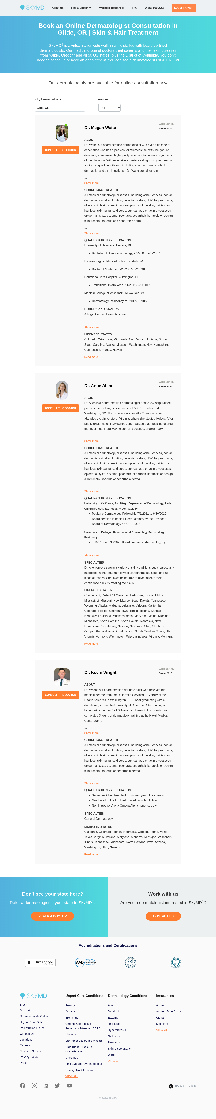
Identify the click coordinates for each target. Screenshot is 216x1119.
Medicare (162, 1023)
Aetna (160, 1005)
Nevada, (124, 626)
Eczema (113, 1017)
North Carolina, (110, 621)
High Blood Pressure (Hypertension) (78, 1049)
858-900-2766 (154, 7)
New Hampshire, (158, 344)
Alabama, (115, 605)
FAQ (134, 7)
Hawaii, (150, 595)
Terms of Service (31, 1051)
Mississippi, (92, 600)
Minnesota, (121, 339)
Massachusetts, (123, 615)
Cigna (160, 1017)
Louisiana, (105, 615)
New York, (137, 626)
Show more (91, 182)
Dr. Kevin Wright (100, 672)
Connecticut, (93, 349)
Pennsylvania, (106, 631)
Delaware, (137, 595)
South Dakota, (141, 600)
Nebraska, (147, 621)
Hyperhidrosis (117, 1030)
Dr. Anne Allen (98, 385)
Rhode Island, (125, 631)
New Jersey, (109, 626)
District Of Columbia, (116, 595)
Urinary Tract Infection (79, 1070)
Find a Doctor (81, 7)
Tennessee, (159, 600)
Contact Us (27, 1033)
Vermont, (102, 636)
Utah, (169, 631)
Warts (112, 1054)
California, (154, 605)
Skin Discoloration (120, 1048)
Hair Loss (114, 1023)
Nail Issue (114, 1036)
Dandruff (113, 1011)
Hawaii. (118, 349)
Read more (91, 356)
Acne (111, 1005)
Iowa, (125, 610)
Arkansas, (129, 605)
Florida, (107, 349)
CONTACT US (163, 916)
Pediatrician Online (32, 1027)
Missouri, (122, 344)
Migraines (71, 1057)
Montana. (167, 636)
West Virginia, (151, 636)
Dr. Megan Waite (100, 127)
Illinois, (134, 610)
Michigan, (164, 615)
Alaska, (111, 344)
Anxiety (70, 1005)
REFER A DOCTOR (52, 916)
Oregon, (163, 339)
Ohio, (148, 626)
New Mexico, (138, 339)
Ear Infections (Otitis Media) (83, 1040)
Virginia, (90, 636)
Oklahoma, (159, 626)
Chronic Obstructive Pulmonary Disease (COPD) (83, 1026)
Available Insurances (111, 7)
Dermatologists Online (34, 1016)
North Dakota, (130, 621)
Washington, (138, 344)
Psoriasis (114, 1042)
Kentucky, (91, 615)
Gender (103, 99)
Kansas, (156, 610)
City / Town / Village (48, 99)
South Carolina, (95, 344)
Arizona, (142, 605)
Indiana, (152, 339)
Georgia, (115, 610)
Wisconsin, (106, 339)
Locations (26, 1039)
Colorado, (91, 339)
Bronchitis (71, 1017)
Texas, (161, 631)
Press (24, 1062)
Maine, (153, 615)
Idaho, (159, 595)
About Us (58, 7)
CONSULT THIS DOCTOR (60, 150)
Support (25, 1010)
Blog (23, 1004)
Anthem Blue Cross (168, 1011)
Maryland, (141, 615)
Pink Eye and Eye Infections (83, 1063)
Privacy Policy (29, 1057)
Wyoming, (91, 605)
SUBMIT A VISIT (184, 7)
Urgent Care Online (32, 1022)
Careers (25, 1045)
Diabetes (71, 1034)
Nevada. (115, 847)
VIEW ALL (71, 1076)
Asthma (70, 1011)
